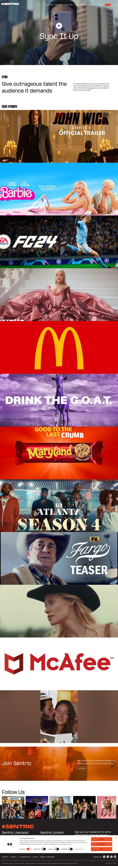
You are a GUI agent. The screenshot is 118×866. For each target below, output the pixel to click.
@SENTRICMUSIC (107, 793)
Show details (78, 862)
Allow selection (101, 857)
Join (107, 5)
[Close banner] (115, 850)
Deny (101, 862)
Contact (100, 5)
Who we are (69, 5)
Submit (112, 840)
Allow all (101, 852)
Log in (115, 5)
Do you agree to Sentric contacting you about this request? (96, 844)
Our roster (49, 5)
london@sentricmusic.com (49, 840)
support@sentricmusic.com (11, 840)
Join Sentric (83, 768)
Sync (76, 5)
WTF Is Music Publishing (87, 5)
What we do (59, 5)
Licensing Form (93, 88)
